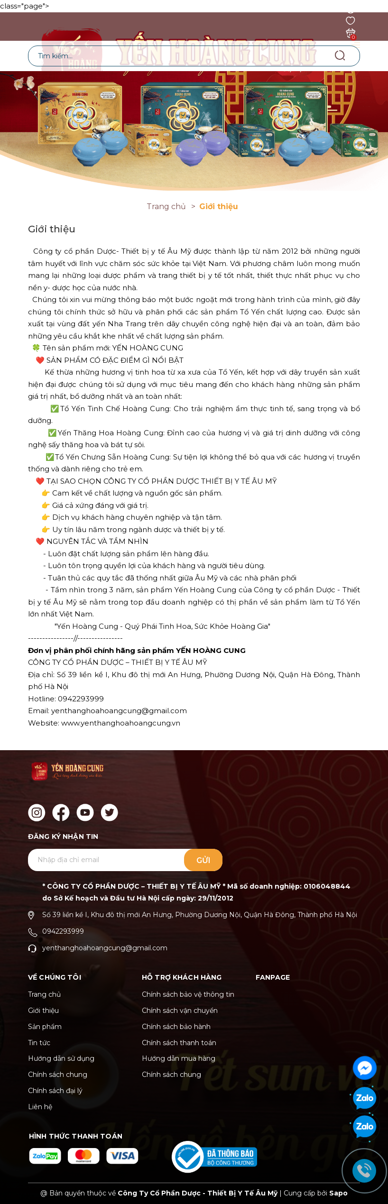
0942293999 (63, 931)
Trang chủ (44, 994)
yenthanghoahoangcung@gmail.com (104, 948)
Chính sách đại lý (55, 1090)
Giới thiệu (43, 1010)
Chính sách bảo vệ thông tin (188, 994)
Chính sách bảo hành (176, 1026)
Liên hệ (40, 1107)
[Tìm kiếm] (340, 55)
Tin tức (39, 1043)
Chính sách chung (57, 1074)
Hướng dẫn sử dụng (61, 1058)
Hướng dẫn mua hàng (178, 1058)
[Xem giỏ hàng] (350, 32)
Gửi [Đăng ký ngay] (203, 860)
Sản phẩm (45, 1026)
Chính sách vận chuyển (180, 1010)
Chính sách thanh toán (179, 1043)
